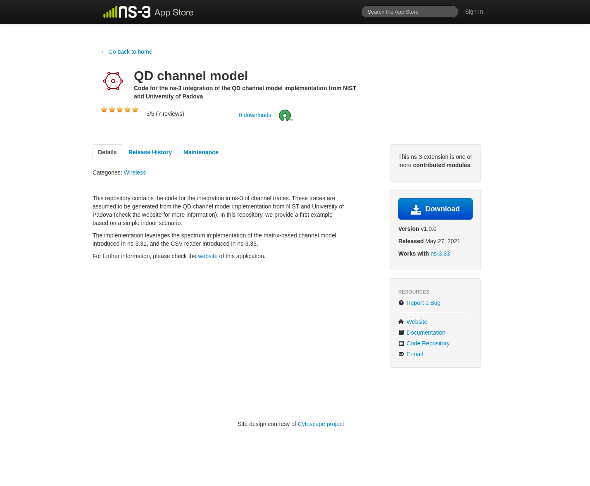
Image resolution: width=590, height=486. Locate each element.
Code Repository (424, 343)
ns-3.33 (440, 253)
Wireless (135, 172)
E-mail (410, 354)
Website (412, 321)
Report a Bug (419, 302)
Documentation (421, 332)
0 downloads (255, 114)
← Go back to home (126, 51)
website (207, 256)
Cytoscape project (321, 424)
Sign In (474, 11)
